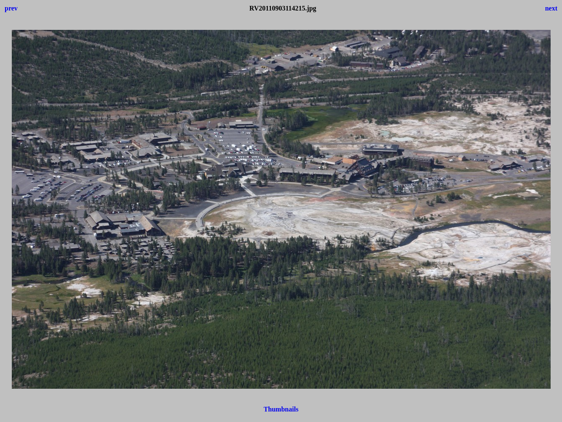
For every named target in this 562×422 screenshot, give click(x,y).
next (551, 8)
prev (11, 8)
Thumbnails (281, 409)
